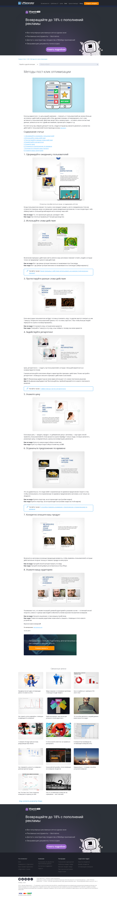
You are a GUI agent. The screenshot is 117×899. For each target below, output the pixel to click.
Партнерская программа (65, 869)
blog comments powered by (30, 801)
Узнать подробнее (56, 49)
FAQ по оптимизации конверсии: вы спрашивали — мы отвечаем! (56, 793)
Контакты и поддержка (45, 866)
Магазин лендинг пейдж (65, 867)
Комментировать (41, 648)
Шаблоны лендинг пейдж (65, 864)
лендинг (63, 128)
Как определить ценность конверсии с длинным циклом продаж (29, 768)
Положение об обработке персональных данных (46, 862)
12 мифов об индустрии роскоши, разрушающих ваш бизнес (28, 742)
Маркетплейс (62, 871)
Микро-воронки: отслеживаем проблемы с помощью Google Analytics (58, 692)
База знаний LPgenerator (25, 867)
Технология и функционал (66, 862)
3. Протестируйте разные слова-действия (38, 140)
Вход (81, 3)
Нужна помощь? (73, 3)
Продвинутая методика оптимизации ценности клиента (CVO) (29, 692)
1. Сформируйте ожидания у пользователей (39, 136)
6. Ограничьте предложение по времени (38, 146)
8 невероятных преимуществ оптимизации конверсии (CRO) (83, 742)
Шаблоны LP (54, 3)
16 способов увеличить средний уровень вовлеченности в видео (86, 717)
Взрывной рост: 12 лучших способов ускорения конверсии (85, 768)
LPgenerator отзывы (24, 869)
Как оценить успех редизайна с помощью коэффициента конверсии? (30, 717)
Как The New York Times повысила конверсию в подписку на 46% (28, 793)
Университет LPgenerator (25, 864)
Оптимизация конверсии (85, 867)
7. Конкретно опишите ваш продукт (36, 148)
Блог (19, 862)
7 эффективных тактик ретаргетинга (53, 389)
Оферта (40, 868)
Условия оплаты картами (24, 895)
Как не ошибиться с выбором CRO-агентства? (84, 692)
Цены (61, 3)
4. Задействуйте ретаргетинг (34, 142)
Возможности (45, 3)
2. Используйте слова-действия (34, 138)
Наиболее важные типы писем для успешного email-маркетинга (56, 717)
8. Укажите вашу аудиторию (33, 150)
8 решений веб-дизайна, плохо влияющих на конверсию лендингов (58, 768)
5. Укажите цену (29, 144)
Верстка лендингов (84, 862)
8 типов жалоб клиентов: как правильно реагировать (58, 742)
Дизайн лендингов (83, 864)
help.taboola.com (37, 627)
